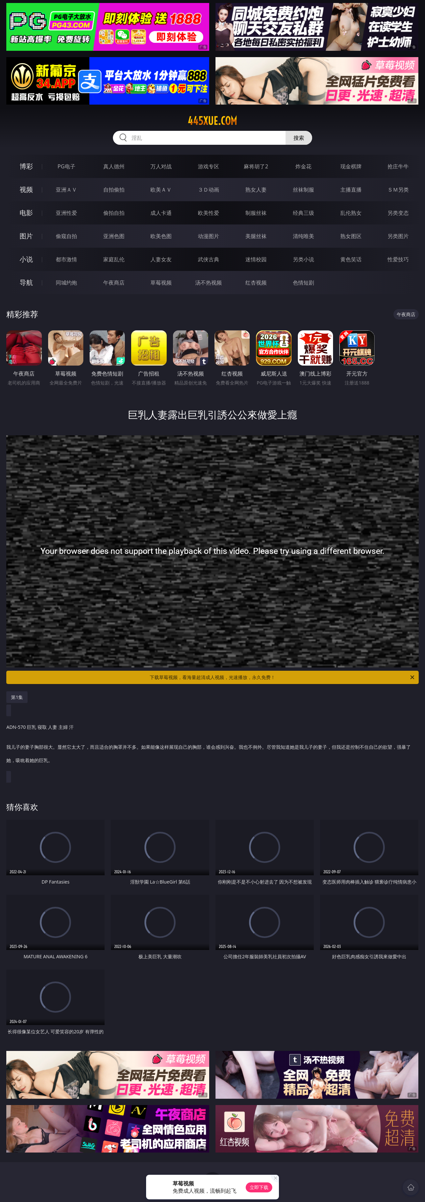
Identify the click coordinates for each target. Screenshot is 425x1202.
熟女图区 (351, 236)
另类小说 (303, 259)
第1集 (17, 697)
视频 (26, 189)
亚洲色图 (114, 236)
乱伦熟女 (351, 212)
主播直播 (351, 189)
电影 (26, 212)
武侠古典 (208, 259)
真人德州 (114, 166)
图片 (26, 235)
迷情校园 (256, 259)
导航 (26, 282)
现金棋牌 (351, 166)
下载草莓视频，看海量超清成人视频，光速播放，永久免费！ (282, 677)
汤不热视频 (208, 282)
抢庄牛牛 (398, 166)
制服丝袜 (256, 212)
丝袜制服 (303, 189)
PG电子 (66, 166)
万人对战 (161, 166)
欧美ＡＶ (161, 189)
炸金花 (303, 166)
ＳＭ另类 (398, 189)
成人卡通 (161, 212)
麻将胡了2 (256, 166)
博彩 (26, 166)
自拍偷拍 (114, 189)
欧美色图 (161, 236)
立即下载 (259, 1187)
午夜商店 (114, 282)
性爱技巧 (398, 259)
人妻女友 (161, 259)
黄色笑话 (351, 259)
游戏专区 (208, 166)
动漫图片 (208, 236)
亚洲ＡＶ (66, 189)
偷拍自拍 (114, 212)
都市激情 (66, 259)
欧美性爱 (208, 212)
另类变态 (398, 212)
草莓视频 (161, 282)
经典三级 (303, 212)
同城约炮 (66, 282)
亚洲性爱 (66, 212)
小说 (26, 259)
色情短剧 (303, 282)
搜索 (299, 137)
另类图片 (398, 236)
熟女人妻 (256, 189)
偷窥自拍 (66, 236)
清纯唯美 (303, 236)
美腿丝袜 (256, 236)
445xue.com (212, 121)
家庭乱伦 (114, 259)
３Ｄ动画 (208, 189)
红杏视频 (256, 282)
